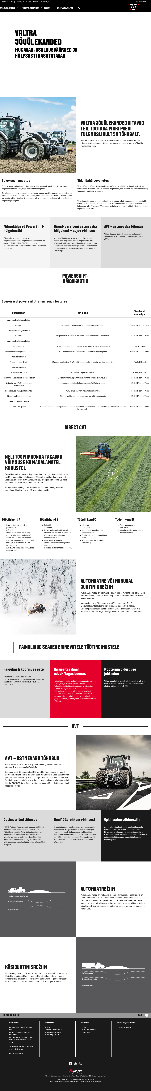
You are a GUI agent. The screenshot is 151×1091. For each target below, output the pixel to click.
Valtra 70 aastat (7, 2)
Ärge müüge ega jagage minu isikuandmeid (64, 1081)
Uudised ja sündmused (23, 2)
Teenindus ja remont (52, 1035)
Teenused (88, 8)
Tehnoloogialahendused (53, 1032)
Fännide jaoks (85, 1032)
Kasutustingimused (76, 1079)
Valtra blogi (45, 2)
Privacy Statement (62, 1079)
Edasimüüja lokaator (106, 8)
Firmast (36, 2)
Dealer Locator (11, 1015)
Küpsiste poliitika (88, 1079)
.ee (142, 2)
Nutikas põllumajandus (71, 8)
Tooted (9, 8)
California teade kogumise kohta (90, 1081)
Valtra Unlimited (23, 8)
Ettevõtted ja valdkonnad (46, 8)
